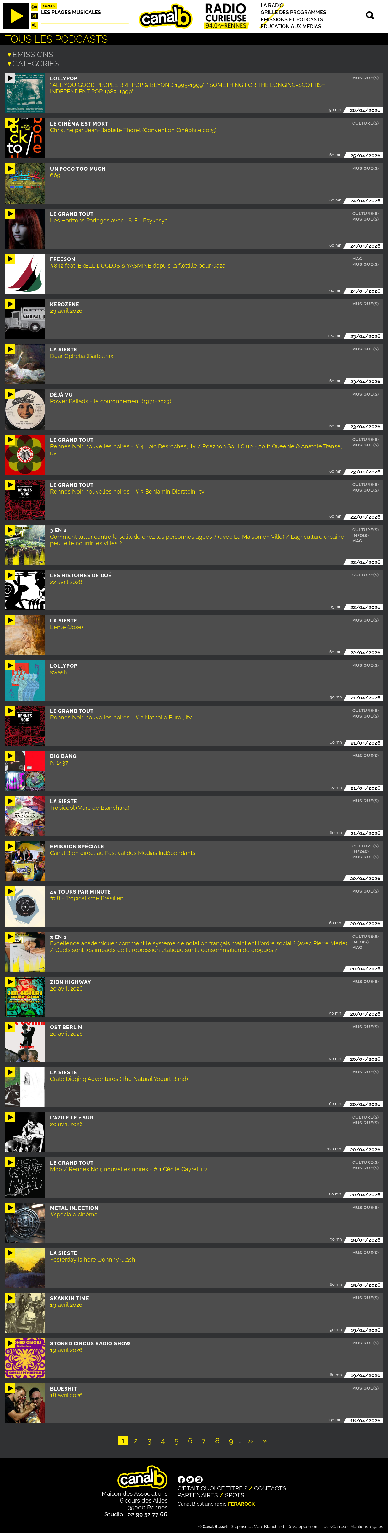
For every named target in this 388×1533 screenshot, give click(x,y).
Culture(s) (365, 122)
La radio (272, 5)
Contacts (270, 1486)
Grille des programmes (293, 13)
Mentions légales (366, 1525)
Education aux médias (291, 26)
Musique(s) (365, 76)
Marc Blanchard (269, 1525)
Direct (49, 6)
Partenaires (198, 1493)
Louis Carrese (334, 1525)
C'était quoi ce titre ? (212, 1486)
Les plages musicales (71, 12)
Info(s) (360, 534)
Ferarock (241, 1503)
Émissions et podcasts (292, 20)
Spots (234, 1493)
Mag (357, 257)
